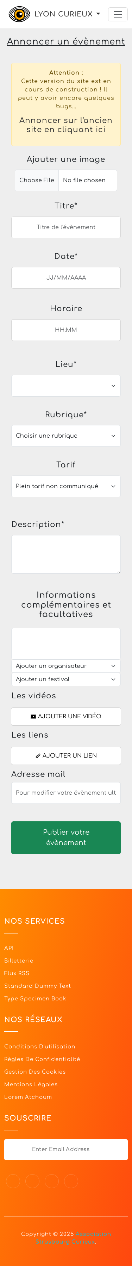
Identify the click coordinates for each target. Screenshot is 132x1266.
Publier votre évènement (66, 837)
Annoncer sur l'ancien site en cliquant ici (66, 125)
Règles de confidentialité (42, 1059)
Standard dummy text (37, 986)
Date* (66, 256)
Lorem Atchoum (28, 1097)
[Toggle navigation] (118, 14)
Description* (37, 524)
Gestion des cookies (35, 1072)
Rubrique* (66, 415)
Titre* (66, 206)
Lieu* (66, 364)
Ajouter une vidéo (66, 716)
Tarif (66, 465)
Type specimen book (35, 999)
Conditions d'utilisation (39, 1047)
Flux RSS (17, 974)
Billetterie (18, 961)
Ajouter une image (66, 159)
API (9, 948)
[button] (98, 14)
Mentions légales (31, 1085)
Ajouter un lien (66, 756)
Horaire (66, 308)
